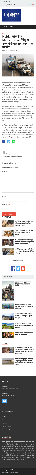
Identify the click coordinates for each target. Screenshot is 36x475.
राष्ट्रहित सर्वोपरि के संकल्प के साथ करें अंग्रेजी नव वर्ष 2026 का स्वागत (24, 232)
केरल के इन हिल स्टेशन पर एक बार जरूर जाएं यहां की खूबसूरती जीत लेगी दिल (24, 325)
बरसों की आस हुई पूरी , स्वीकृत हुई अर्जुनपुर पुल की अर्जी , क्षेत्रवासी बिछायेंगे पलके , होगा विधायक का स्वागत (24, 361)
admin (17, 50)
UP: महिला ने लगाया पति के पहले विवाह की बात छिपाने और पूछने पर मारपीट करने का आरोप (24, 242)
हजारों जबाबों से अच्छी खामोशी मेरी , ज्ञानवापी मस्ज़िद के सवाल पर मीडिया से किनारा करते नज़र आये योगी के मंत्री (24, 350)
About (4, 416)
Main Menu (10, 27)
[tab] (8, 277)
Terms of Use (6, 426)
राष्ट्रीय (3, 33)
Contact (6, 204)
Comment (5, 171)
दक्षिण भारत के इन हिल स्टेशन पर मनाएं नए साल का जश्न (24, 334)
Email (4, 196)
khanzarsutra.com (18, 470)
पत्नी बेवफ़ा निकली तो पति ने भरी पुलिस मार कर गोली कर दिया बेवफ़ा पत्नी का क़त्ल (24, 223)
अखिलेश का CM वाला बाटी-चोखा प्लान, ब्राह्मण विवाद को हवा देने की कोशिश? (24, 251)
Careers (4, 423)
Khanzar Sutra (14, 472)
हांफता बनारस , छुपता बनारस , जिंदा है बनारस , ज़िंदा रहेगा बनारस (23, 284)
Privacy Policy (7, 430)
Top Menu (7, 1)
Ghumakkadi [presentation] (8, 277)
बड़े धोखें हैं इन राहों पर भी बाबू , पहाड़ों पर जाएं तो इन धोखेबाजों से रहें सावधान (24, 306)
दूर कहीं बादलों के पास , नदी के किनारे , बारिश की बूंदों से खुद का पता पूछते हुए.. (23, 315)
